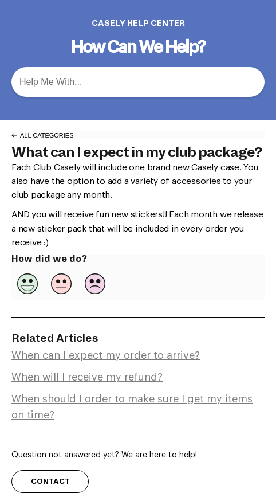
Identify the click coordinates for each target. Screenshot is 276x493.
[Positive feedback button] (27, 283)
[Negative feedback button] (95, 283)
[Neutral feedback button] (61, 283)
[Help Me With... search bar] (138, 82)
